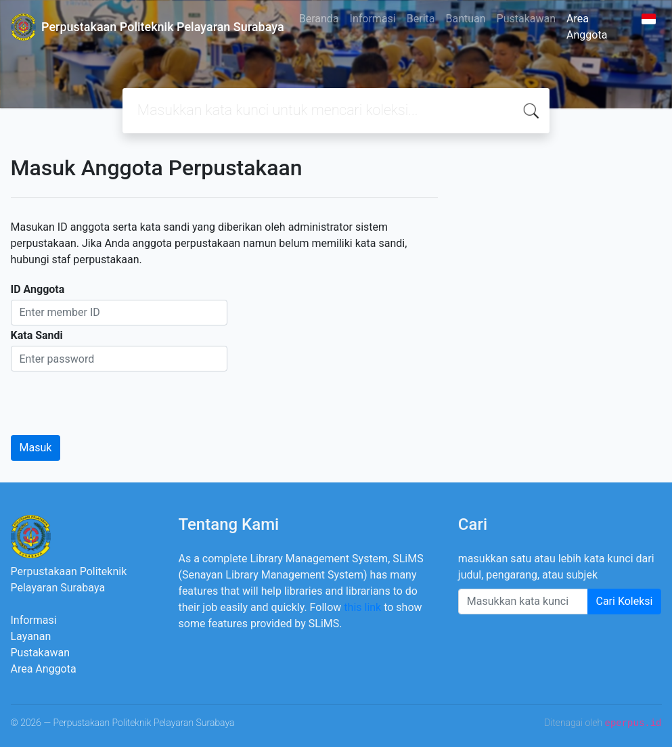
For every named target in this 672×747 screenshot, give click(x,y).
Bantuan (465, 18)
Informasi (373, 18)
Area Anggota (586, 26)
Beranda (319, 18)
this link (362, 607)
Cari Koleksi (624, 601)
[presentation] (114, 397)
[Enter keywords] (523, 601)
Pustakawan (526, 18)
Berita (421, 18)
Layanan (31, 636)
